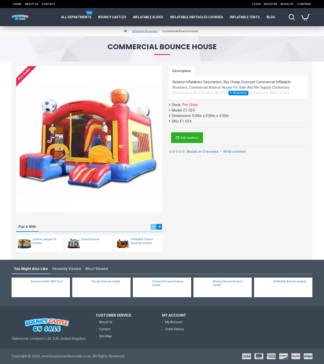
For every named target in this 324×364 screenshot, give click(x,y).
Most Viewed (96, 269)
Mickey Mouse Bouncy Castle (227, 283)
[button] (153, 227)
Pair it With (27, 227)
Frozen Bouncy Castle (106, 281)
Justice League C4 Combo (44, 241)
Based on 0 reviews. (203, 151)
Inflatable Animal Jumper (289, 281)
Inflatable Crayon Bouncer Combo (142, 241)
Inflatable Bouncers (144, 31)
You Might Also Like (31, 269)
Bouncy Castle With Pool (47, 281)
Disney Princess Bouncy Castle (167, 283)
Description (181, 71)
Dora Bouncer (90, 239)
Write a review (234, 151)
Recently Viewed (66, 269)
